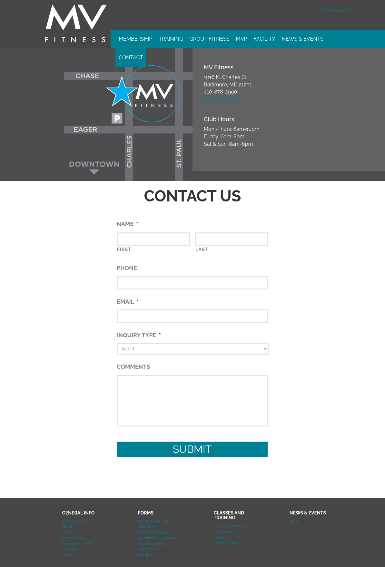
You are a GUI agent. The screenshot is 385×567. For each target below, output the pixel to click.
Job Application (152, 543)
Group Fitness (209, 39)
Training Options (228, 543)
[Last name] (231, 239)
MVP (241, 39)
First (124, 249)
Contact (131, 57)
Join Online (148, 526)
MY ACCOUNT (75, 521)
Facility (264, 39)
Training (171, 39)
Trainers (221, 537)
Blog (294, 521)
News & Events (302, 39)
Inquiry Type (139, 335)
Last (201, 249)
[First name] (153, 239)
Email (128, 301)
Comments (133, 366)
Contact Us (148, 549)
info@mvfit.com (222, 99)
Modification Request (157, 538)
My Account (336, 10)
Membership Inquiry (156, 521)
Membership (135, 39)
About (67, 532)
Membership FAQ (77, 543)
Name (127, 223)
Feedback (147, 554)
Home (67, 526)
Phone (127, 268)
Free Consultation (154, 532)
